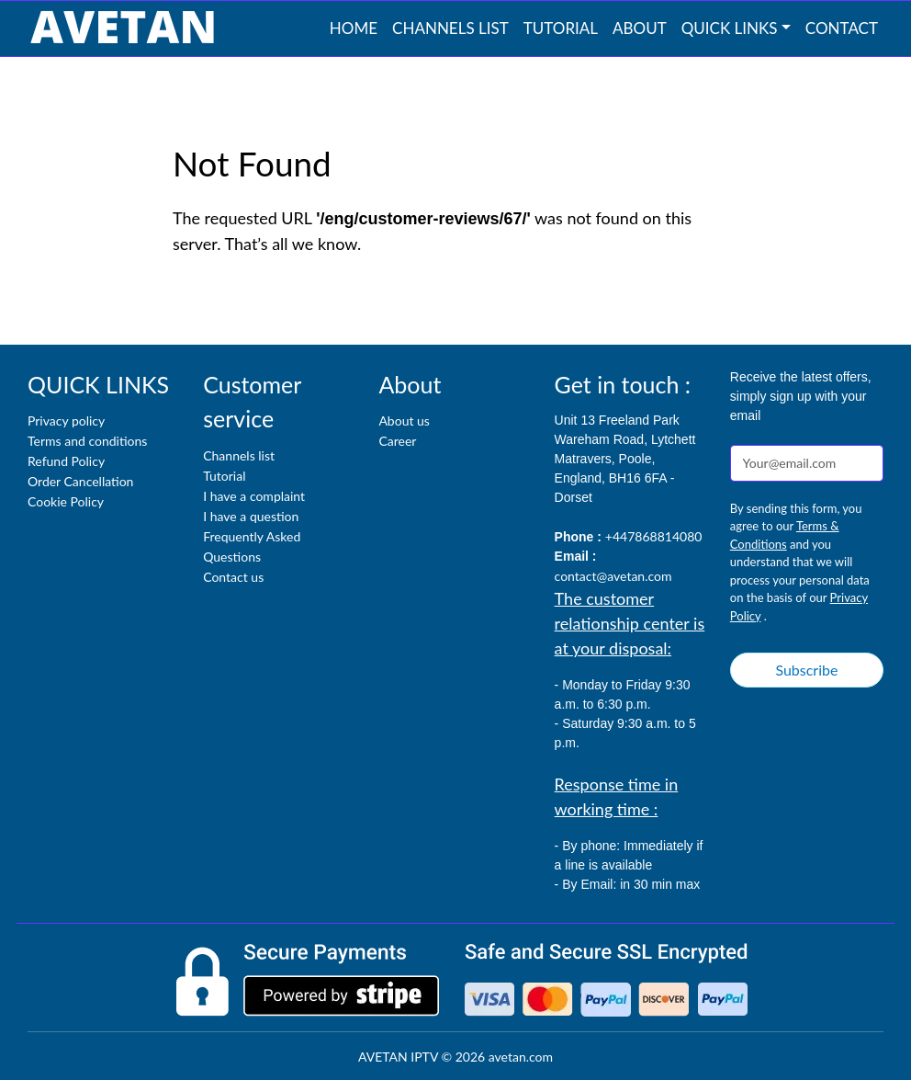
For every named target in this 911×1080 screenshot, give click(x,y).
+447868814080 (654, 536)
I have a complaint (254, 496)
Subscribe (806, 669)
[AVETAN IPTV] (122, 28)
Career (397, 441)
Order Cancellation (80, 481)
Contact (841, 28)
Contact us (233, 577)
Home (353, 28)
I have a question (250, 516)
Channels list (450, 28)
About (640, 28)
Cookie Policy (66, 501)
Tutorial (560, 28)
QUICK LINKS (729, 28)
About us (404, 420)
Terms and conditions (87, 441)
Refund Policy (66, 461)
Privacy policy (66, 420)
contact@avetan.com (613, 576)
